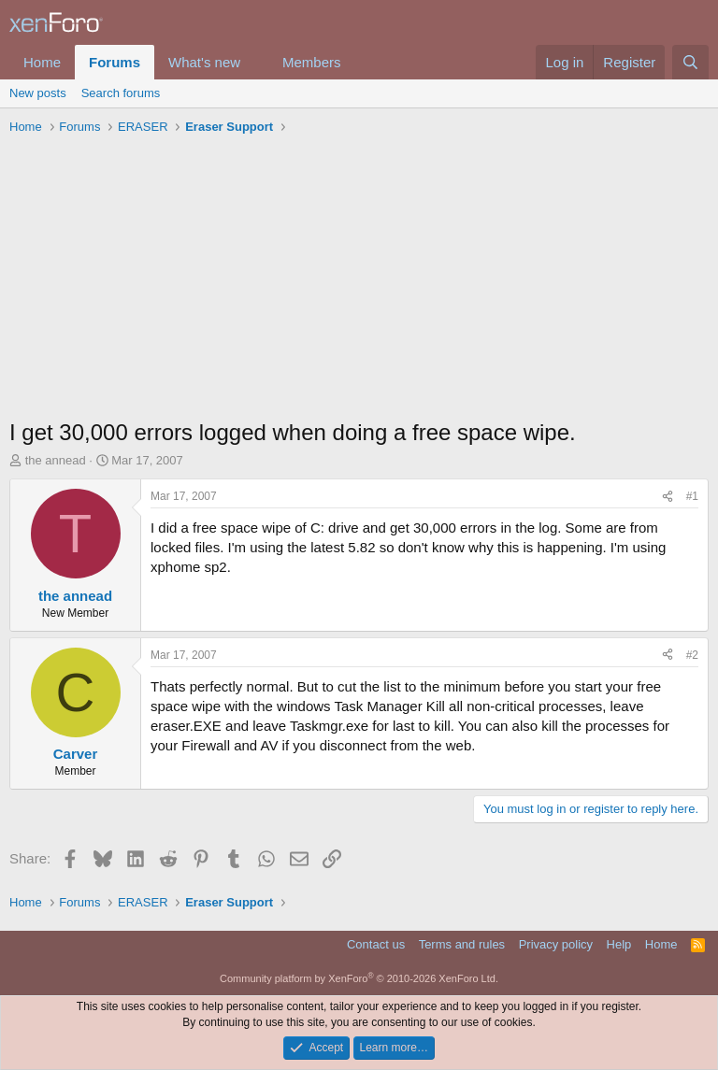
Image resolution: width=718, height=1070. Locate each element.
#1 (692, 496)
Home (42, 62)
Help (619, 944)
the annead (55, 460)
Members (311, 62)
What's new (204, 62)
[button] (255, 62)
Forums (114, 62)
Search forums (121, 93)
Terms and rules (462, 944)
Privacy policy (556, 944)
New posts (37, 93)
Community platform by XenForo (359, 978)
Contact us (376, 944)
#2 (692, 655)
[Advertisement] (359, 281)
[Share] (667, 496)
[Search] (690, 62)
